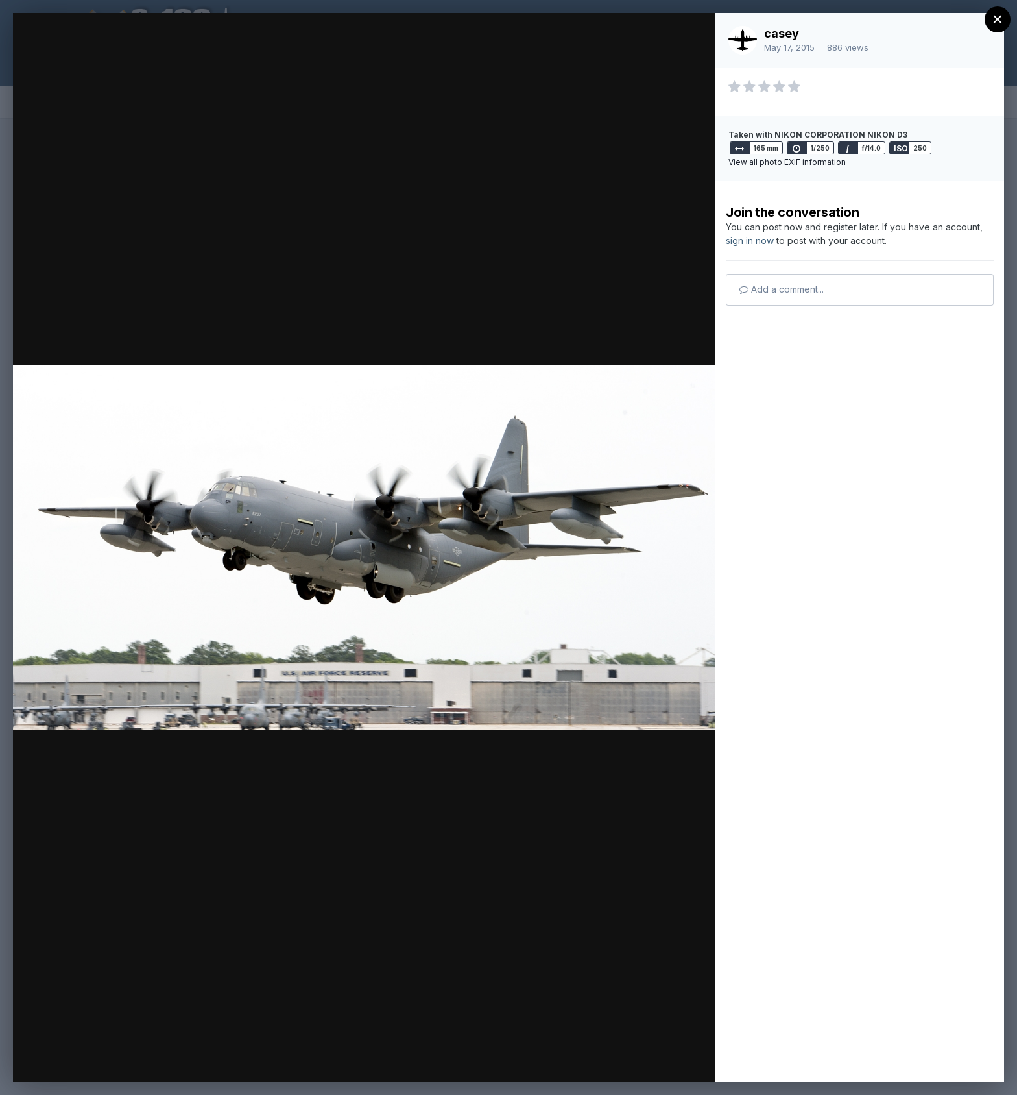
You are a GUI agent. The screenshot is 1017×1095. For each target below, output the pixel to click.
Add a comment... (781, 289)
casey (781, 33)
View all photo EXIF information (787, 162)
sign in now (750, 240)
